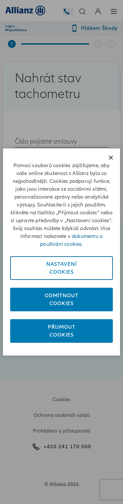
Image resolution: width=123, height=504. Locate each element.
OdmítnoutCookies (61, 299)
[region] (61, 252)
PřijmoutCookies (61, 331)
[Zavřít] (111, 157)
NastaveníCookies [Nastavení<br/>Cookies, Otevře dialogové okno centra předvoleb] (61, 268)
